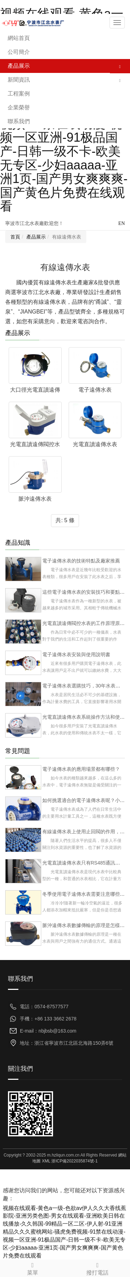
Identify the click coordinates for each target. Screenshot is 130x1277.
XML (46, 1161)
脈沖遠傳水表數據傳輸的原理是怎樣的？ (86, 925)
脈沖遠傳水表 (35, 499)
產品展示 (19, 66)
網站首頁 (19, 38)
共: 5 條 (64, 520)
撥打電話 (97, 1268)
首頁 (15, 237)
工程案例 (19, 94)
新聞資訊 (19, 80)
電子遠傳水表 (95, 390)
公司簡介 (19, 52)
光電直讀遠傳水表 (95, 444)
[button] (120, 66)
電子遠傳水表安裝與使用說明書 (76, 654)
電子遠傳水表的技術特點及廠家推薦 (81, 561)
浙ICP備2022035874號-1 (74, 1161)
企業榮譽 (19, 107)
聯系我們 (19, 121)
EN (121, 223)
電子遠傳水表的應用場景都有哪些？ (81, 769)
